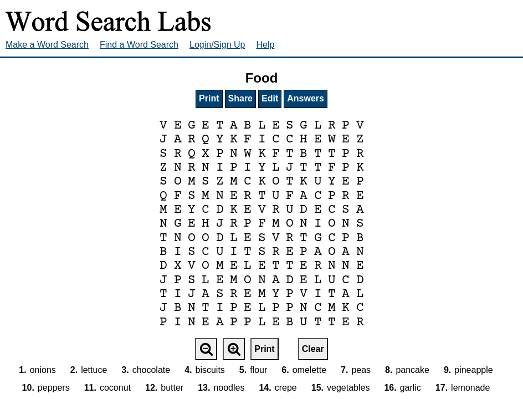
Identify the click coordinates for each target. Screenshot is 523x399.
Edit (270, 98)
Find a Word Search (139, 44)
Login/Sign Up (217, 44)
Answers (305, 98)
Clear (313, 349)
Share (240, 98)
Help (266, 44)
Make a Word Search (47, 44)
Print (209, 98)
